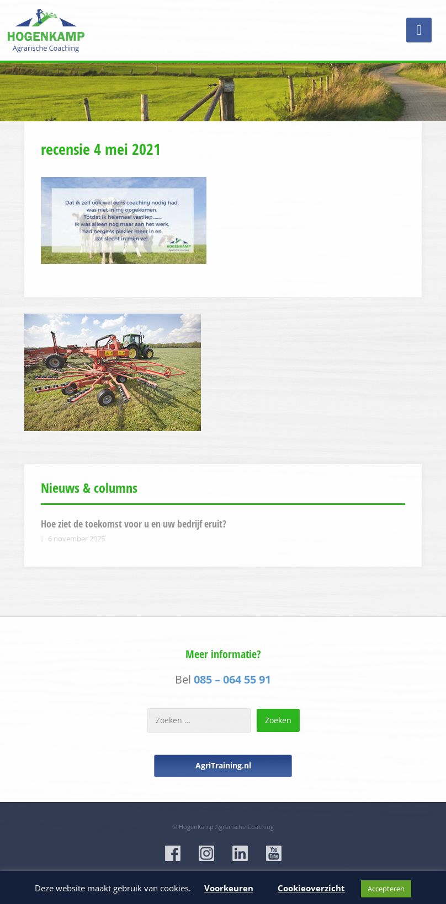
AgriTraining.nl (223, 765)
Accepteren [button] (386, 889)
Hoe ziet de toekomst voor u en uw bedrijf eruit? (133, 523)
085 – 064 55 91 (232, 679)
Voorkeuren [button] (228, 888)
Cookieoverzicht (311, 888)
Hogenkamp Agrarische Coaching (226, 826)
